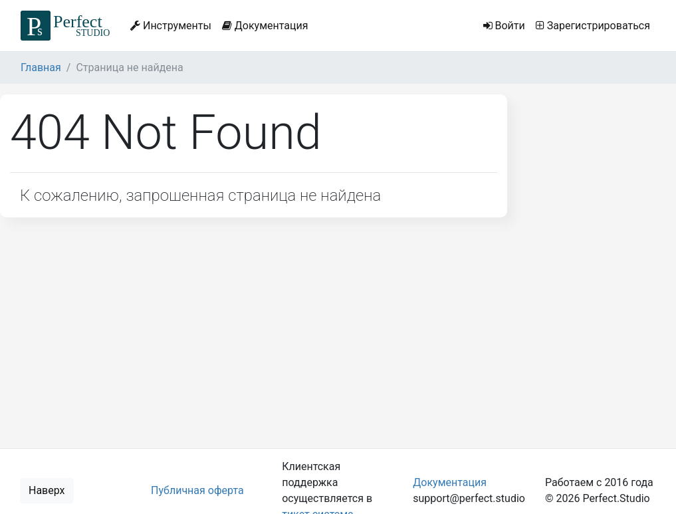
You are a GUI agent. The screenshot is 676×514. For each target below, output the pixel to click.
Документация (265, 25)
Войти (504, 25)
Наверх (47, 490)
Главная (41, 67)
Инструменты (170, 25)
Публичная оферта (197, 490)
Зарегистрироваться (593, 25)
